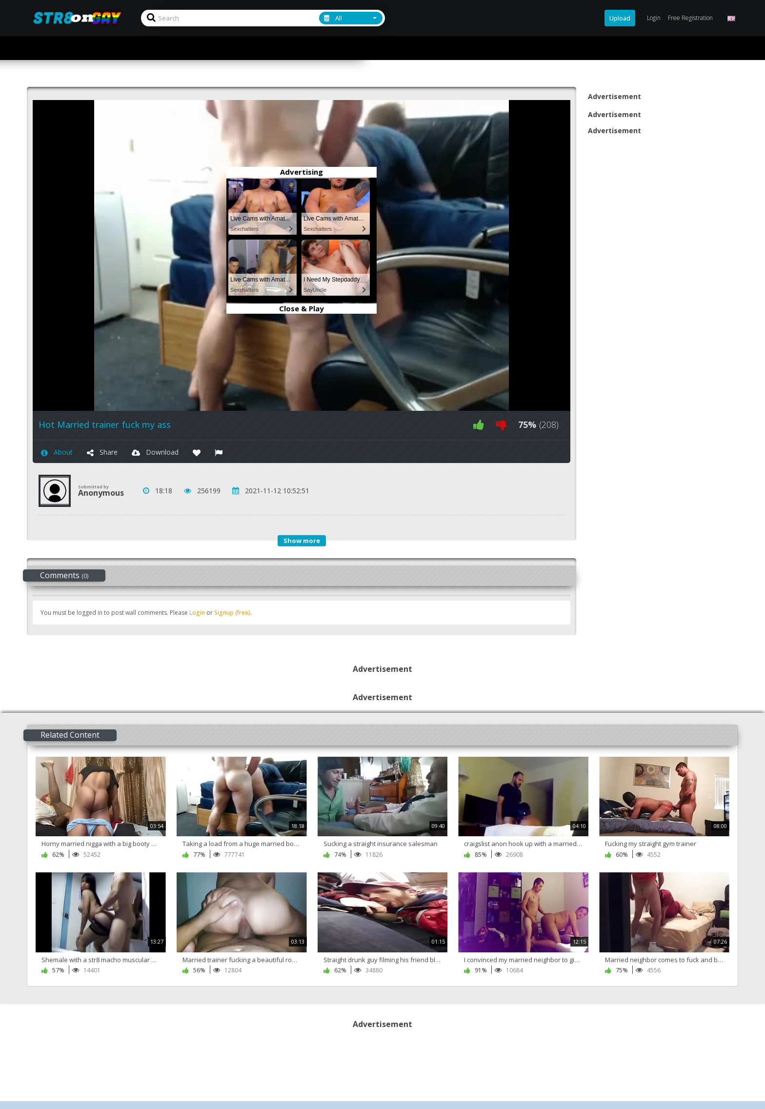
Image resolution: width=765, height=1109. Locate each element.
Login (197, 612)
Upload (619, 18)
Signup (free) (232, 612)
